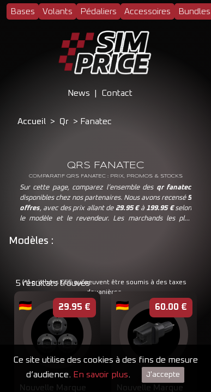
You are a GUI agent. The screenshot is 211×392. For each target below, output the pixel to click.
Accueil (31, 121)
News (79, 93)
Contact (116, 93)
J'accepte (163, 374)
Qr (64, 121)
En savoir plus (100, 374)
